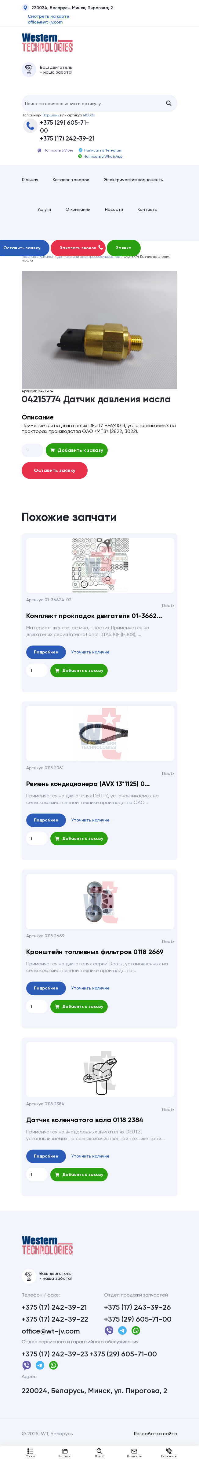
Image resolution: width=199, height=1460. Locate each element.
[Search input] (91, 107)
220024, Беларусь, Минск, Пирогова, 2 (67, 8)
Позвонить (168, 1453)
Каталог (64, 1453)
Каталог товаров (71, 185)
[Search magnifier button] (168, 107)
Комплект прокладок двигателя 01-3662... (94, 626)
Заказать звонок (81, 258)
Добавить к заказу (76, 461)
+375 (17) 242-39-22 (55, 1333)
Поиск (99, 1453)
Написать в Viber (55, 154)
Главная (30, 185)
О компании (78, 218)
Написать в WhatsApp (100, 160)
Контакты (147, 218)
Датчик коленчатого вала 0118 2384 (84, 1130)
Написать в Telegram (100, 154)
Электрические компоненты (134, 185)
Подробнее (46, 662)
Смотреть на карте (42, 16)
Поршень (50, 119)
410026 (89, 119)
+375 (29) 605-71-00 (64, 130)
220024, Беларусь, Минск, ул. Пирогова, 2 (94, 1405)
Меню (30, 1453)
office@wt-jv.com (39, 22)
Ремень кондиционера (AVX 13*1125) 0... (88, 794)
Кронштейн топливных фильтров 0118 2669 (95, 962)
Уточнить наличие (90, 662)
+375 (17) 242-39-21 (67, 142)
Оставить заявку (54, 481)
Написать (134, 1453)
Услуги (44, 218)
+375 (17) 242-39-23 (55, 1368)
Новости (114, 218)
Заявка (124, 258)
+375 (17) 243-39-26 (137, 1322)
